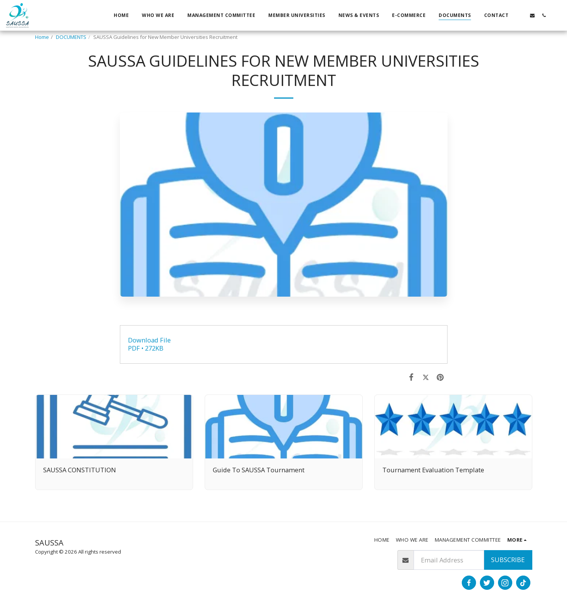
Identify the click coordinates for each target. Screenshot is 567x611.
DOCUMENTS (71, 37)
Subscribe (508, 559)
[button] (520, 15)
